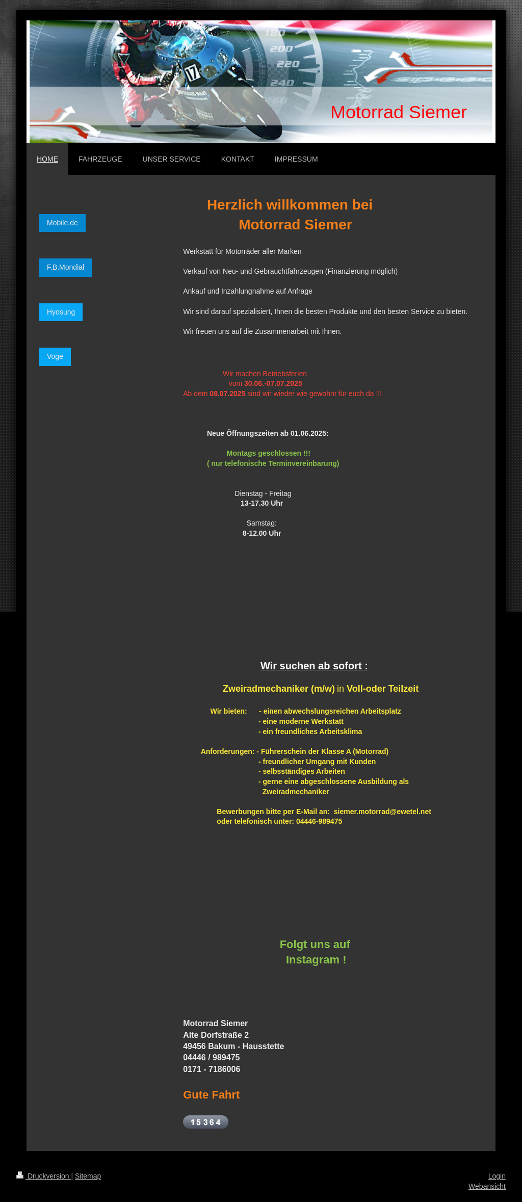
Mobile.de (62, 223)
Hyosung (61, 312)
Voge (55, 356)
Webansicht (487, 1186)
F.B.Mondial (65, 267)
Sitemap (88, 1176)
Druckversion (43, 1176)
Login (497, 1176)
